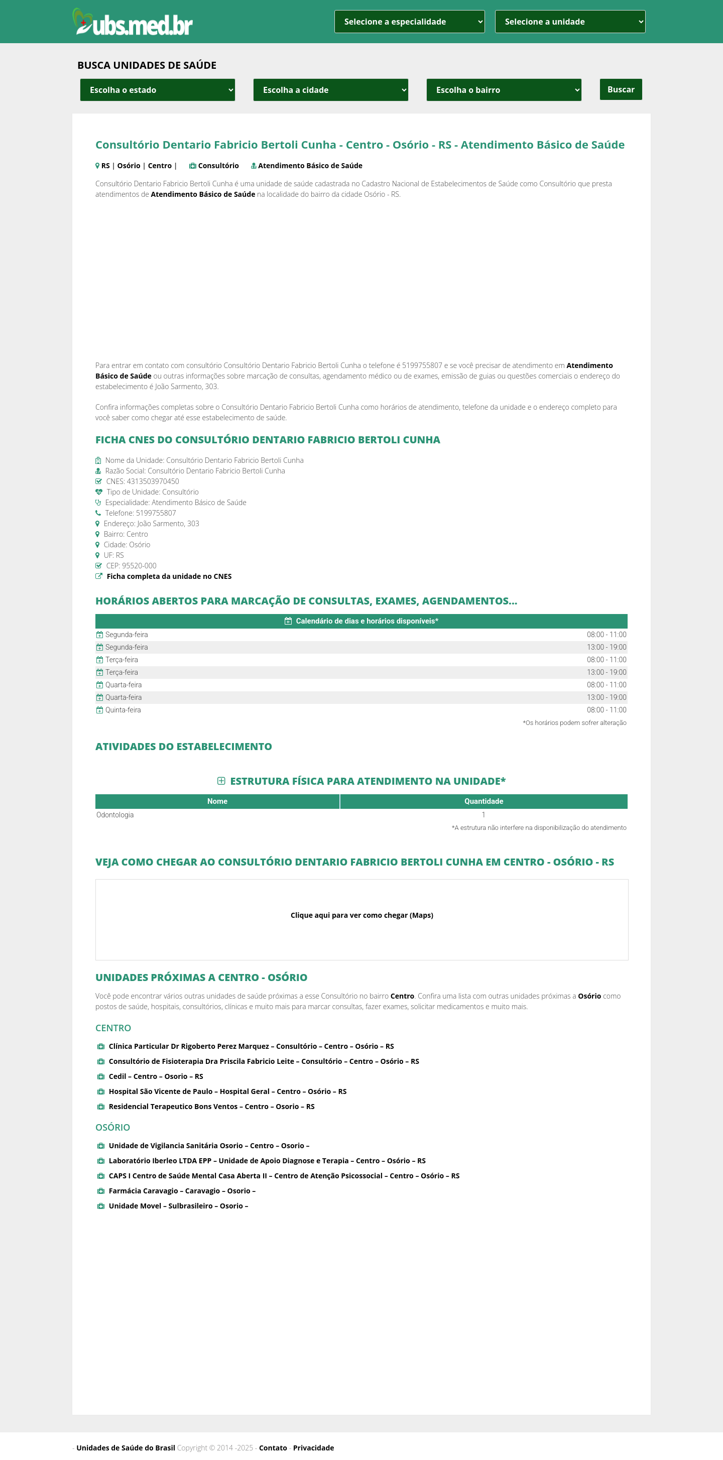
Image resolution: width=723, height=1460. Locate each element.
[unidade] (570, 21)
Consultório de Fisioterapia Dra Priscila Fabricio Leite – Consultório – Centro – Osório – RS (264, 1061)
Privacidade (313, 1447)
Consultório (218, 165)
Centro (160, 165)
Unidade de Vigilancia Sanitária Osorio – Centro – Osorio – (209, 1145)
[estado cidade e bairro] (157, 89)
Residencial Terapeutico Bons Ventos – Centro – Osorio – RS (212, 1106)
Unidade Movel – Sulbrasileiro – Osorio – (179, 1205)
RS (105, 165)
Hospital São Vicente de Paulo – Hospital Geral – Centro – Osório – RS (228, 1091)
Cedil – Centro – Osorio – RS (156, 1076)
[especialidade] (409, 21)
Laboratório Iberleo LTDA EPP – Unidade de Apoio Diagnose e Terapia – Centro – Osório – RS (267, 1160)
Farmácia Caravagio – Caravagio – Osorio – (182, 1190)
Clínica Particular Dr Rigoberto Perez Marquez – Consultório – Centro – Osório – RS (251, 1046)
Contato (273, 1447)
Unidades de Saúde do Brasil (125, 1447)
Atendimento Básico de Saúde (310, 165)
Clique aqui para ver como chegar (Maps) (362, 915)
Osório (129, 165)
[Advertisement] (361, 279)
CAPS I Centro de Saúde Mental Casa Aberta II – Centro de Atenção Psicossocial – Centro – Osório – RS (284, 1175)
